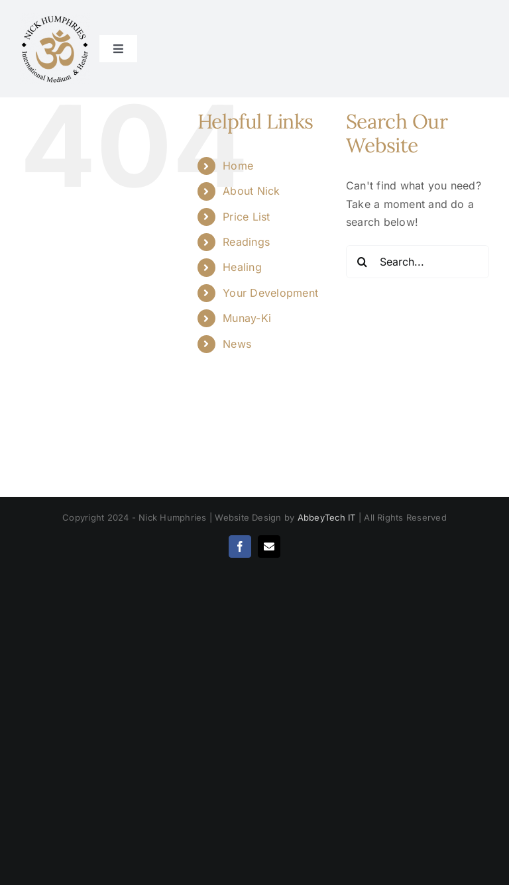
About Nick (251, 190)
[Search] (362, 261)
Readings (246, 241)
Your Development (270, 292)
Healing (242, 267)
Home (238, 165)
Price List (246, 216)
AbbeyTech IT (327, 517)
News (237, 343)
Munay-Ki (247, 318)
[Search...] (417, 261)
